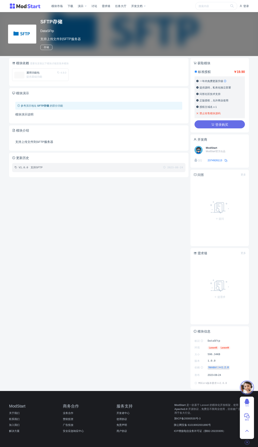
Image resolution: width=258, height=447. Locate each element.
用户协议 (122, 430)
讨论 (94, 6)
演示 (81, 6)
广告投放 (68, 424)
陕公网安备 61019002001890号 (192, 424)
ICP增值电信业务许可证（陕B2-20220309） (200, 430)
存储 (46, 47)
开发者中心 (123, 413)
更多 (243, 174)
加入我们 (14, 424)
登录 (244, 6)
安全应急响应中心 (73, 430)
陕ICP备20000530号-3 (187, 418)
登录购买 (219, 124)
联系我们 (14, 419)
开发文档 (137, 6)
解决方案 (14, 430)
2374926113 (215, 160)
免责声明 (122, 424)
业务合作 (68, 413)
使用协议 (122, 419)
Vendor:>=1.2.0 (218, 367)
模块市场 (57, 6)
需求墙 (106, 6)
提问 (219, 218)
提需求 (219, 296)
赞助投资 (68, 419)
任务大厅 (120, 6)
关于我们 (14, 413)
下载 (70, 6)
